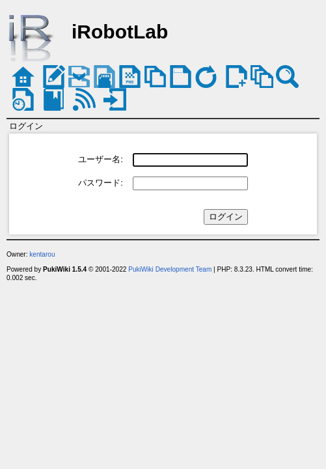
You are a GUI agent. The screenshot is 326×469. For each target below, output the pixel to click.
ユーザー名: (100, 159)
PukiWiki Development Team (169, 269)
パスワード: (100, 183)
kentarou (42, 254)
